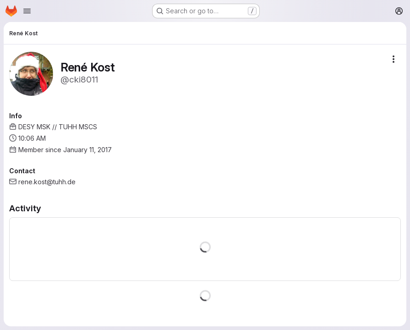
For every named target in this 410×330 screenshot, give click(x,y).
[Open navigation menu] (27, 11)
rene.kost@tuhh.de (47, 182)
